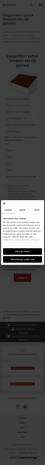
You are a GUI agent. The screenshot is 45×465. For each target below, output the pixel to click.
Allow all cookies (22, 251)
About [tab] (36, 210)
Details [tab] (23, 210)
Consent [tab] (8, 210)
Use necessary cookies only (22, 259)
